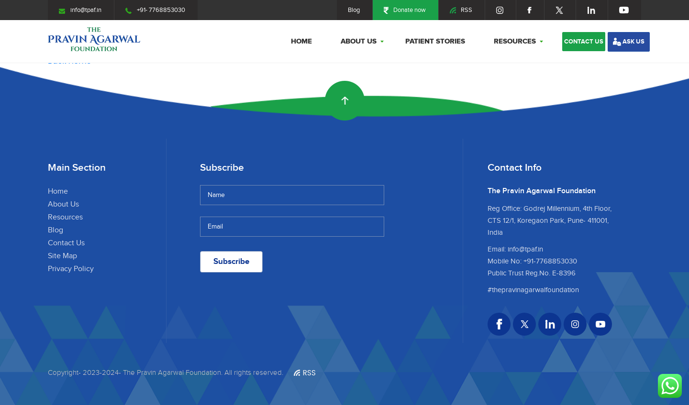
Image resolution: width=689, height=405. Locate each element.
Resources (515, 41)
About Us (359, 41)
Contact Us (66, 243)
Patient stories (435, 41)
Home (301, 41)
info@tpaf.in (80, 10)
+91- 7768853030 (155, 10)
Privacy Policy (71, 269)
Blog (354, 10)
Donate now (405, 10)
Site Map (62, 256)
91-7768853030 (552, 261)
